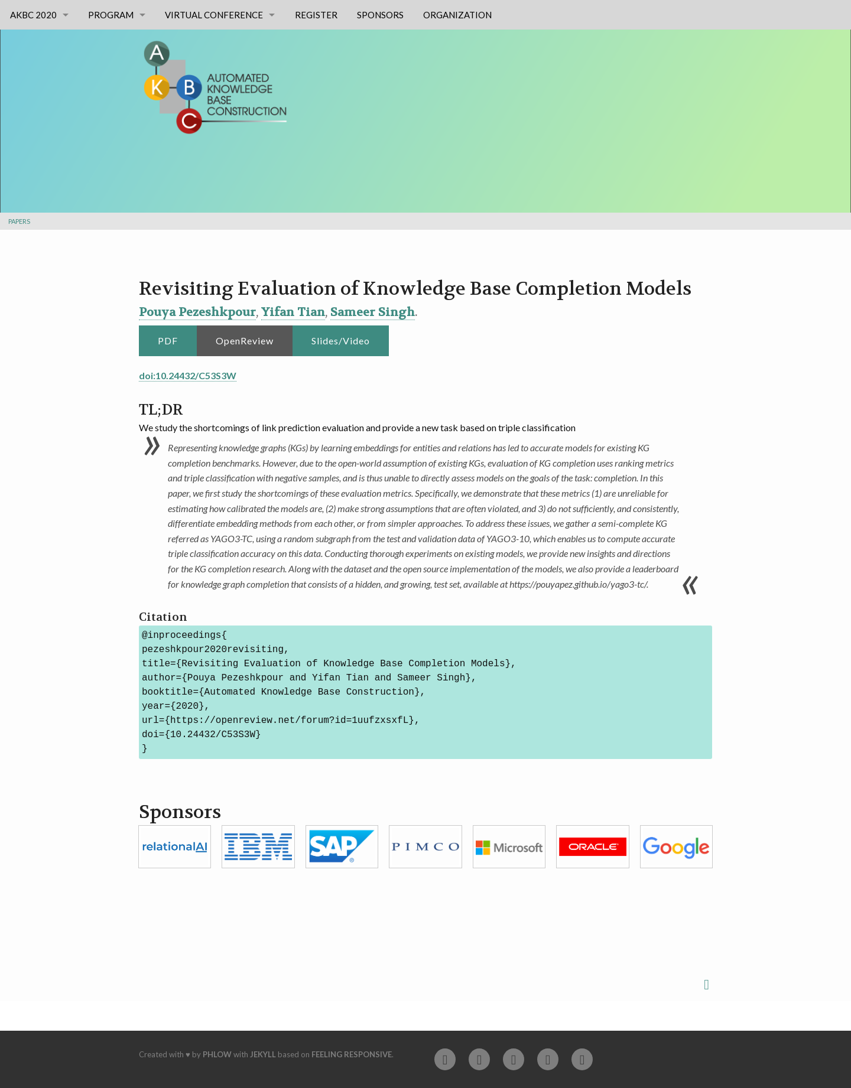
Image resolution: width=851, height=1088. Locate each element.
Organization (457, 14)
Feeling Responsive (351, 1054)
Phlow (217, 1054)
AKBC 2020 (33, 14)
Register (316, 14)
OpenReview (245, 340)
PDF (168, 340)
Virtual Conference (214, 14)
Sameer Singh (372, 312)
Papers (19, 221)
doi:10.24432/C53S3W (187, 375)
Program (111, 14)
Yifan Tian (293, 312)
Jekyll (263, 1054)
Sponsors (380, 14)
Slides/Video (340, 340)
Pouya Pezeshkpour (197, 312)
